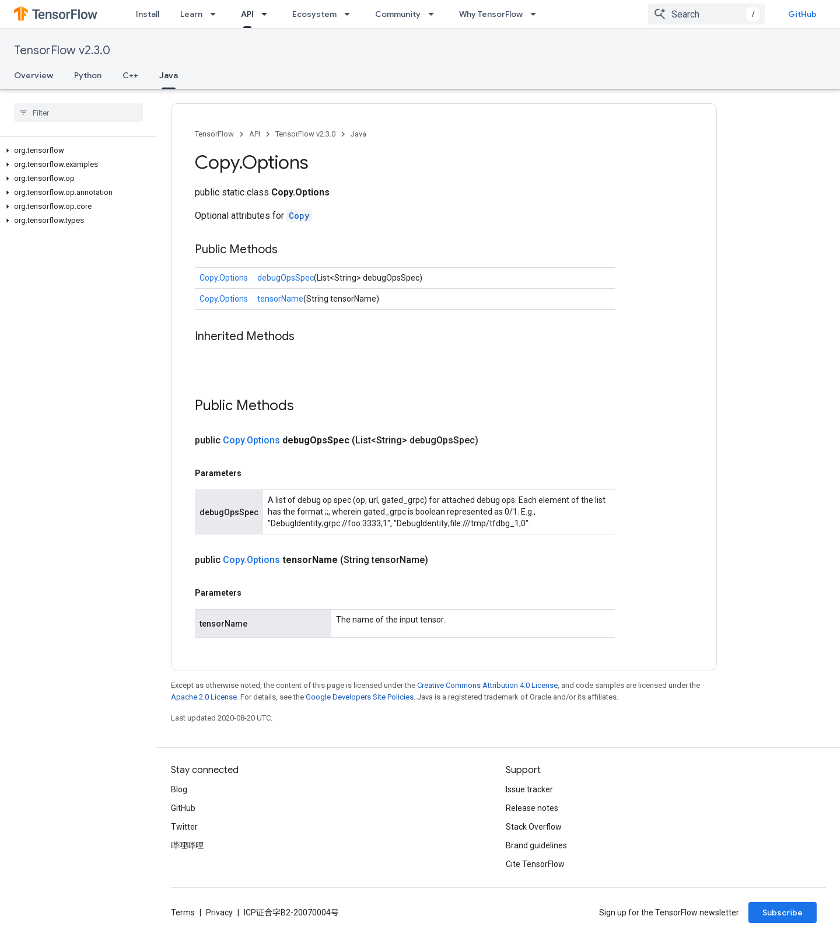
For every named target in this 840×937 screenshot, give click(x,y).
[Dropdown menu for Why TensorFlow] (537, 14)
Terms (183, 912)
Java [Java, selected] (168, 75)
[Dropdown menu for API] (268, 14)
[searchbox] (78, 112)
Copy (299, 215)
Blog (179, 789)
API (254, 134)
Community (398, 14)
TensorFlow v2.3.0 (62, 50)
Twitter (184, 826)
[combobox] (706, 14)
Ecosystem (314, 14)
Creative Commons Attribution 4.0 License (487, 685)
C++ (130, 75)
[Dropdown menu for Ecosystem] (351, 14)
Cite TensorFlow (535, 864)
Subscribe (782, 912)
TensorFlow (214, 134)
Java (358, 134)
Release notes (532, 808)
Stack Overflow (534, 826)
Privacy (219, 912)
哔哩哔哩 (187, 845)
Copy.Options (224, 277)
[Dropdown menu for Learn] (216, 14)
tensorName (280, 298)
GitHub (802, 14)
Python (88, 75)
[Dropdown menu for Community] (435, 14)
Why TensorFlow (491, 14)
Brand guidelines (536, 845)
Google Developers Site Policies (360, 697)
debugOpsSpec (285, 277)
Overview (33, 75)
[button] (76, 151)
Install (147, 14)
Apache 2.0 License (204, 697)
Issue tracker (529, 789)
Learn (191, 14)
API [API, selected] (247, 14)
